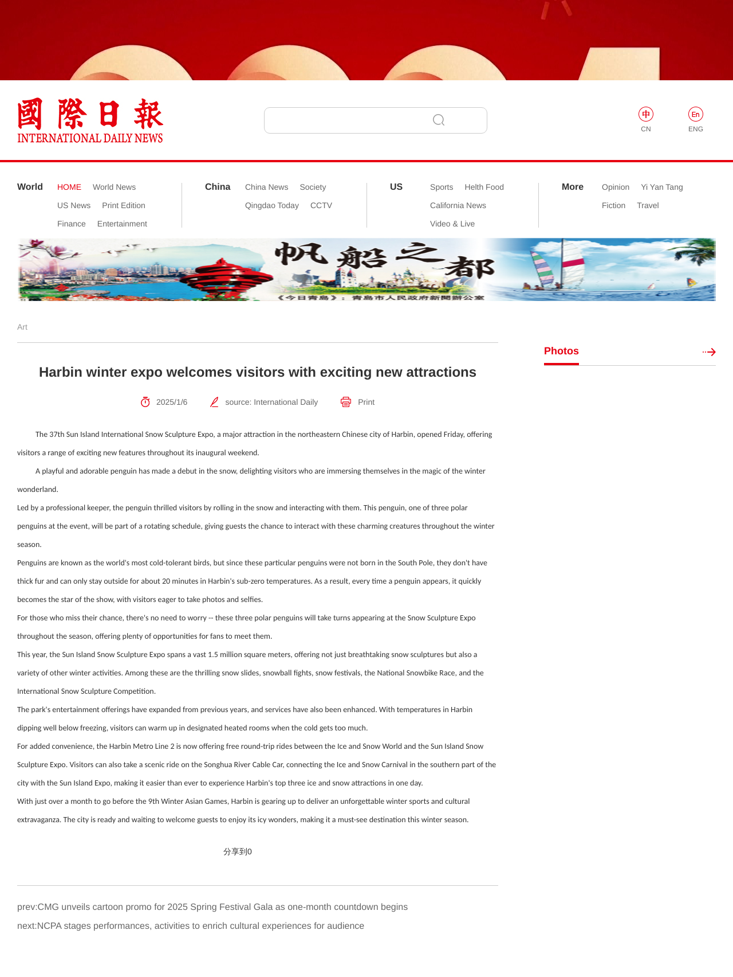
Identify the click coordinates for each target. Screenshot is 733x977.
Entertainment (122, 224)
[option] (366, 269)
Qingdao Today (272, 205)
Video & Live (452, 224)
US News (73, 205)
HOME (69, 187)
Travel (648, 205)
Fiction (613, 205)
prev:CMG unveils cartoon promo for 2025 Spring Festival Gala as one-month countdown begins (212, 907)
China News (266, 187)
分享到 (235, 851)
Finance (71, 224)
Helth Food (484, 187)
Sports (441, 187)
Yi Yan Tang (662, 187)
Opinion (615, 187)
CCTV (321, 205)
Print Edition (123, 205)
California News (458, 205)
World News (114, 187)
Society (312, 187)
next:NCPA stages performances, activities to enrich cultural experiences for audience (190, 926)
